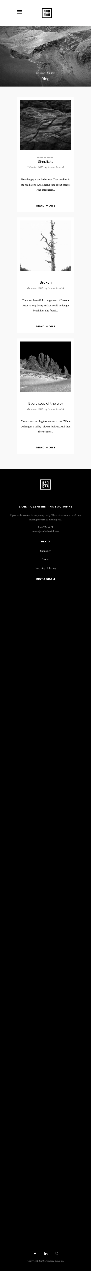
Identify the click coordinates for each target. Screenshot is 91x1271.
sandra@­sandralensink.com (45, 531)
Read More (45, 205)
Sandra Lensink (56, 167)
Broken (46, 282)
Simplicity (45, 162)
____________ (45, 156)
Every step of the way (45, 403)
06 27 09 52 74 (45, 526)
